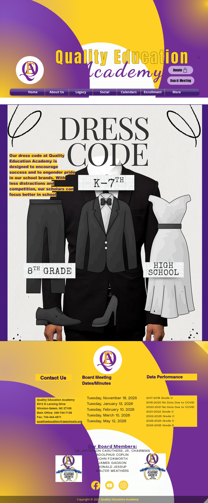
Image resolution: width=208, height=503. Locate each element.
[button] (57, 92)
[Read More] (106, 182)
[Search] (198, 57)
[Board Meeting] (180, 80)
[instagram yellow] (123, 485)
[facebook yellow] (95, 485)
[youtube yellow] (109, 485)
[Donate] (180, 70)
